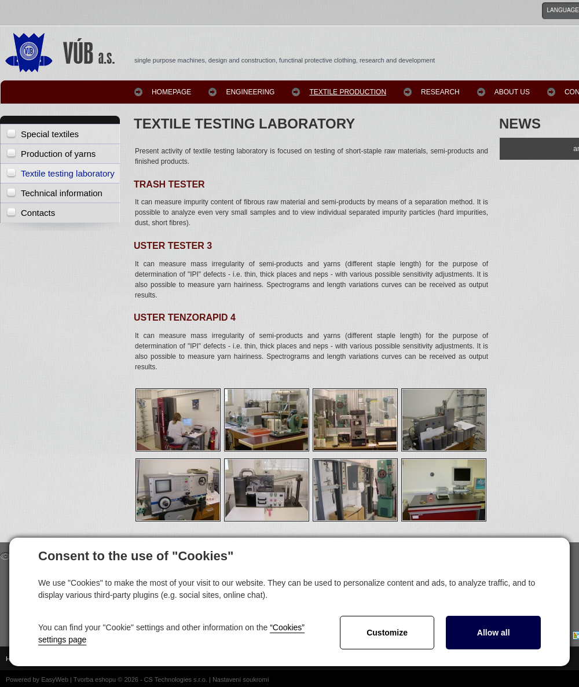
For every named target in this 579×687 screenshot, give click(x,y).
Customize (387, 632)
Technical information (61, 193)
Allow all (493, 632)
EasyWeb (54, 679)
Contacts (38, 213)
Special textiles (50, 134)
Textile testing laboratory (68, 173)
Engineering (250, 92)
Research (440, 92)
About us (512, 92)
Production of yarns (58, 154)
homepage (171, 92)
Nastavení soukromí (240, 679)
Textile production (347, 92)
